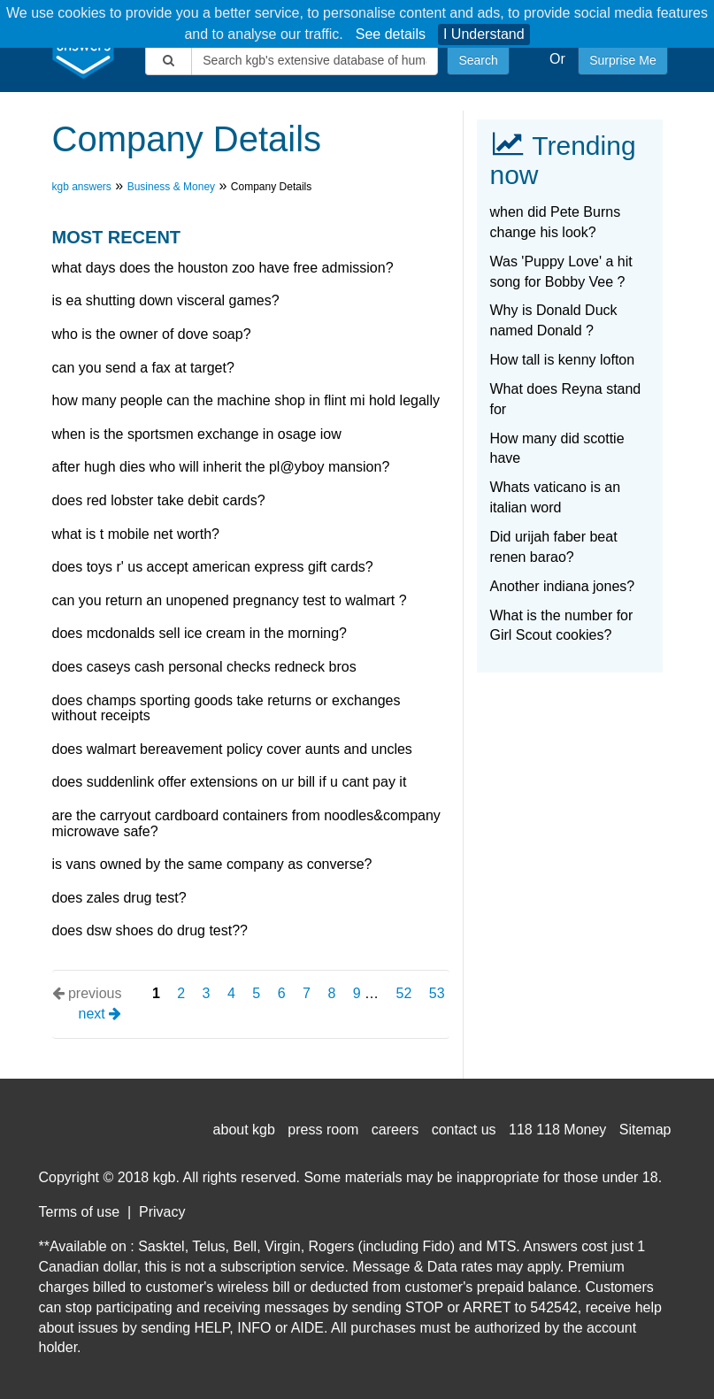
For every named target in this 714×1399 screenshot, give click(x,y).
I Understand (484, 34)
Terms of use (79, 1211)
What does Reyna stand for (565, 399)
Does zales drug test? (119, 897)
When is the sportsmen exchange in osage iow (197, 434)
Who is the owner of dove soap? (151, 334)
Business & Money (171, 187)
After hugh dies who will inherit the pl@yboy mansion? (221, 466)
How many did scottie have (557, 448)
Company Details (271, 187)
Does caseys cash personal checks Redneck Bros (204, 666)
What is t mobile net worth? (135, 534)
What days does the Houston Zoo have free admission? (223, 267)
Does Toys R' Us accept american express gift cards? (212, 566)
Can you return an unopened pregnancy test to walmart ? (229, 600)
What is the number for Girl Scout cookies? (561, 625)
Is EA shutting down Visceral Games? (166, 300)
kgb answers (81, 187)
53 (437, 993)
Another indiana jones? (562, 586)
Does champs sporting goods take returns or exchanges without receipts (226, 708)
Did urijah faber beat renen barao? (554, 547)
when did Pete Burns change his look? (555, 222)
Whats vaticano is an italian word (555, 497)
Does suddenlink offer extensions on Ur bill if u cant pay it (229, 781)
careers (395, 1129)
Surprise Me (622, 60)
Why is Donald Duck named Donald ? (554, 320)
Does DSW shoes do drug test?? (150, 930)
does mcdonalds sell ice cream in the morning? (200, 633)
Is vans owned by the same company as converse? (212, 864)
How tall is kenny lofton (562, 359)
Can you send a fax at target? (143, 367)
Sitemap (645, 1129)
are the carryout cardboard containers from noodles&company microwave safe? (246, 823)
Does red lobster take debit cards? (158, 500)
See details (391, 34)
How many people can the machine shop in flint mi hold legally (246, 400)
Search (477, 60)
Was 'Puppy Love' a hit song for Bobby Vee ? (561, 271)
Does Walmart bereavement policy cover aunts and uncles (232, 749)
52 (404, 993)
